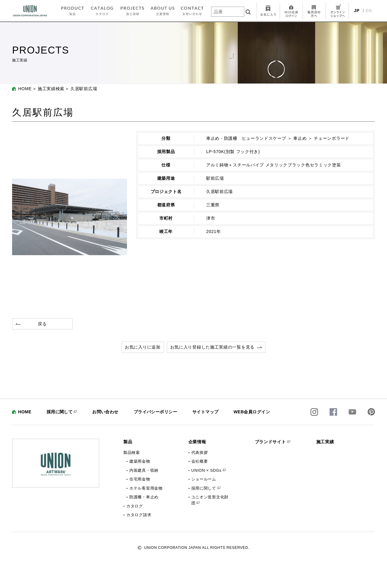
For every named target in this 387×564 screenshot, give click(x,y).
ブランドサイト (270, 441)
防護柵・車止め (143, 497)
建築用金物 (139, 461)
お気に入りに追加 (143, 347)
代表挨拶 (199, 452)
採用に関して (60, 411)
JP (357, 10)
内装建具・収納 (143, 470)
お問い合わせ (105, 411)
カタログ (134, 506)
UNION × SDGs (206, 470)
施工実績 (325, 441)
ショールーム (203, 479)
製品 (127, 441)
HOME (25, 88)
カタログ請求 (138, 515)
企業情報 (197, 441)
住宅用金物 (139, 479)
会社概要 (199, 461)
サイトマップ (205, 411)
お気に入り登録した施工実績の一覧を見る (212, 347)
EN (369, 10)
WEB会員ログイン (251, 411)
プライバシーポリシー (155, 411)
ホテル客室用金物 (146, 488)
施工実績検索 (51, 88)
